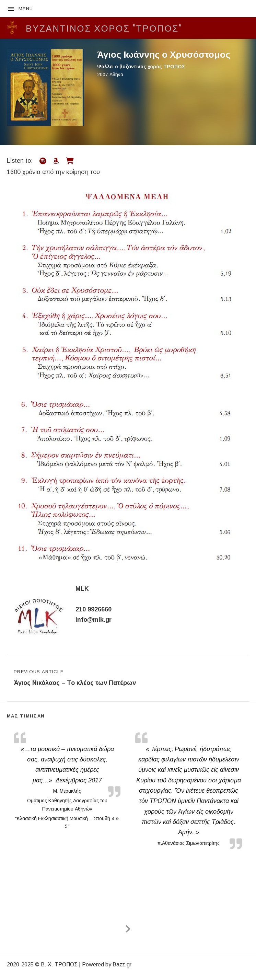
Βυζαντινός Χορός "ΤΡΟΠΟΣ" (104, 27)
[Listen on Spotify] (42, 161)
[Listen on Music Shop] (70, 161)
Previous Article (75, 678)
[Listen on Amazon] (56, 161)
